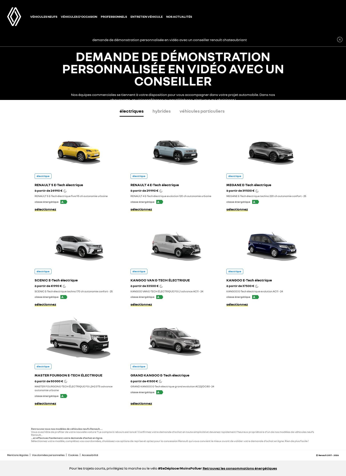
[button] (63, 202)
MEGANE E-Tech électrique (248, 185)
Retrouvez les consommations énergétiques (240, 468)
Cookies (73, 455)
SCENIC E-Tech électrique (56, 280)
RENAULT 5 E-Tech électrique (59, 185)
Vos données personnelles (48, 455)
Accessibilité (90, 455)
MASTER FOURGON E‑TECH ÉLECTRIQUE (68, 375)
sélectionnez (45, 209)
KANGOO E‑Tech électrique (249, 280)
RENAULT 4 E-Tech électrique (154, 185)
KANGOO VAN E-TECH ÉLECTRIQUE (160, 280)
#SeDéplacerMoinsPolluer (180, 468)
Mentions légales (17, 455)
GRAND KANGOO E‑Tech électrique (159, 375)
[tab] (132, 112)
